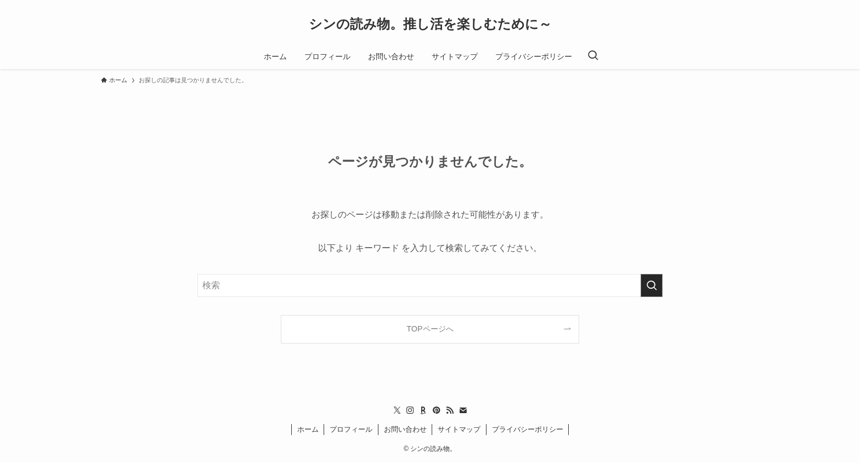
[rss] (450, 410)
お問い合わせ (405, 429)
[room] (423, 410)
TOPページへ (429, 328)
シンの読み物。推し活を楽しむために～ (430, 24)
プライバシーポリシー (527, 429)
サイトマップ (459, 429)
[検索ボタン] (593, 56)
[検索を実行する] (652, 285)
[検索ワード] (430, 285)
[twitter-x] (397, 410)
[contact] (463, 410)
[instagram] (410, 410)
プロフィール (351, 429)
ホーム (308, 429)
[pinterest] (437, 410)
